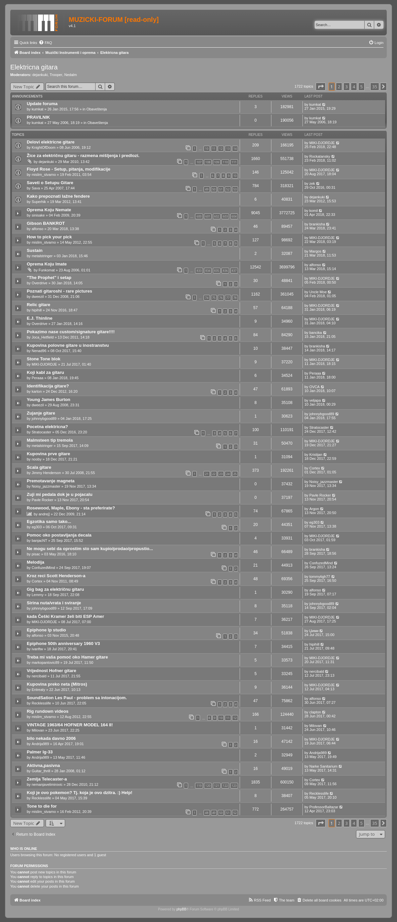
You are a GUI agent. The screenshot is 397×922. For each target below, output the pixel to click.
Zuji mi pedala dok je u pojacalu (60, 494)
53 (235, 189)
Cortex (314, 468)
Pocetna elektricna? (47, 426)
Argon (314, 509)
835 (216, 270)
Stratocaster (41, 432)
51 (220, 189)
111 (234, 162)
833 (198, 270)
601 (207, 216)
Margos (315, 251)
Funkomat (47, 270)
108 (207, 162)
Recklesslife (41, 703)
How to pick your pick (49, 236)
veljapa (315, 400)
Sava (36, 188)
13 (227, 148)
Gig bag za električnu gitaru (55, 589)
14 (235, 148)
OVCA (314, 387)
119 (198, 785)
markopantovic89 (46, 662)
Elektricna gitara (34, 67)
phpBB (181, 909)
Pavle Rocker (42, 500)
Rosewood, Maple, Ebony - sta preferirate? (71, 507)
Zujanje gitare (41, 413)
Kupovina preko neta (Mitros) (57, 684)
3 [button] (346, 87)
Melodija (35, 562)
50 (214, 189)
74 (206, 298)
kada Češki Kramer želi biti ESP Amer (65, 616)
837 (234, 270)
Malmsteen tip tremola (50, 440)
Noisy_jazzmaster (46, 486)
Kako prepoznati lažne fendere (58, 196)
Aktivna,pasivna (43, 765)
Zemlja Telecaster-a (47, 779)
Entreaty (38, 690)
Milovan (38, 730)
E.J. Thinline (40, 318)
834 (207, 270)
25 (235, 474)
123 (234, 785)
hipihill (37, 310)
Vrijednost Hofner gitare (51, 670)
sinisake (38, 215)
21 (206, 474)
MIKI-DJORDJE (322, 143)
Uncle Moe (318, 292)
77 (227, 298)
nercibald (39, 676)
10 (206, 148)
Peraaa (37, 378)
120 (207, 785)
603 (225, 216)
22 (214, 474)
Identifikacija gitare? (48, 385)
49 (206, 189)
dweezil (38, 297)
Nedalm (70, 75)
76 (220, 298)
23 (220, 474)
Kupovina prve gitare (48, 453)
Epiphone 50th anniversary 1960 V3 (63, 643)
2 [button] (339, 87)
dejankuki (40, 75)
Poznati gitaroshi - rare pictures (59, 291)
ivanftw (37, 649)
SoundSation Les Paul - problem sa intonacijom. (77, 697)
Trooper (56, 75)
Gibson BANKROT (46, 223)
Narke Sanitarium (323, 766)
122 (225, 785)
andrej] (44, 514)
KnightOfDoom (44, 147)
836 (225, 270)
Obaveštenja (96, 109)
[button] (321, 87)
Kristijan (315, 455)
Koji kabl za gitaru (45, 372)
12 (220, 148)
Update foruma (42, 103)
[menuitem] (45, 43)
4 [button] (354, 87)
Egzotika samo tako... (49, 521)
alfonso (37, 229)
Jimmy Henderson (46, 473)
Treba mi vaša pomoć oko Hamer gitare (67, 657)
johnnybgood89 (44, 419)
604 (234, 216)
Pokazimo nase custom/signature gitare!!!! (71, 331)
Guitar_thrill (41, 771)
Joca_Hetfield (43, 337)
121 (216, 785)
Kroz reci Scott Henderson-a (56, 575)
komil (313, 211)
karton (37, 391)
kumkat (37, 109)
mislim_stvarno (44, 175)
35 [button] (374, 87)
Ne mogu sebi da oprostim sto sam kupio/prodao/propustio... (90, 548)
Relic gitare (38, 304)
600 (198, 216)
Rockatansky (319, 156)
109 (216, 162)
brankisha (317, 224)
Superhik (39, 202)
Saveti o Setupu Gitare (50, 182)
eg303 (37, 527)
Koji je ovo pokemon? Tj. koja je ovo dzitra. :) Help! (79, 792)
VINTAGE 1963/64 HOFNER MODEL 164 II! (70, 724)
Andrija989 (40, 744)
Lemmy (38, 595)
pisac (36, 554)
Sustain (35, 250)
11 (214, 148)
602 (216, 216)
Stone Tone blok (43, 358)
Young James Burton (48, 399)
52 (227, 189)
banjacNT (39, 540)
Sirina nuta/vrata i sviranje (54, 602)
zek (312, 183)
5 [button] (361, 87)
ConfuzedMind (43, 568)
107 (198, 162)
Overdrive (40, 283)
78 (235, 298)
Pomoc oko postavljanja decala (59, 535)
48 (206, 813)
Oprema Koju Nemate (49, 209)
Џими (314, 631)
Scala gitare (39, 467)
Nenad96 (39, 351)
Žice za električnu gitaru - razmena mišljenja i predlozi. (83, 155)
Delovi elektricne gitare (50, 142)
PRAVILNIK (38, 117)
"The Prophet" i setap (49, 277)
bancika (315, 333)
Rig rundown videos (47, 711)
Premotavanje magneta (50, 480)
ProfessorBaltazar (323, 807)
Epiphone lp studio (46, 629)
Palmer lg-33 (40, 751)
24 (227, 474)
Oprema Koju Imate (47, 263)
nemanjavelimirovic (47, 784)
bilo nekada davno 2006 (51, 738)
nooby (37, 459)
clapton (315, 712)
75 (214, 298)
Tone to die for (42, 806)
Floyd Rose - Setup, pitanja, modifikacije (68, 169)
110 (225, 162)
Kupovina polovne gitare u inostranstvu (68, 345)
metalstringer (42, 256)
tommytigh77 (319, 577)
